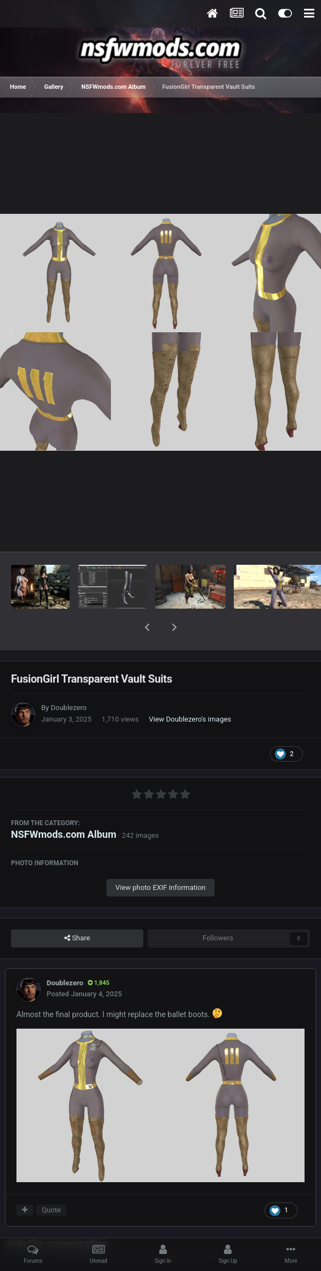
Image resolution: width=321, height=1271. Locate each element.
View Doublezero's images (190, 690)
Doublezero (68, 679)
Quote (51, 1181)
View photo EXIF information (160, 859)
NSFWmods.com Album (63, 806)
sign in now (213, 1227)
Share (77, 909)
